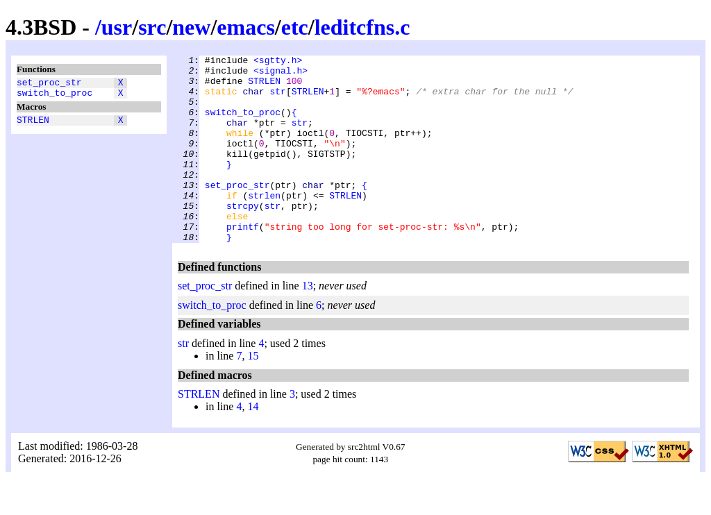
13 (307, 323)
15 (252, 393)
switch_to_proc (54, 96)
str (277, 99)
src (152, 27)
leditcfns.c (362, 27)
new (191, 27)
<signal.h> (280, 74)
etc (294, 27)
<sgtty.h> (277, 62)
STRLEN (33, 125)
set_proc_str (49, 84)
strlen (264, 224)
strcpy (242, 236)
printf (242, 261)
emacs (246, 27)
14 (252, 444)
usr (116, 27)
